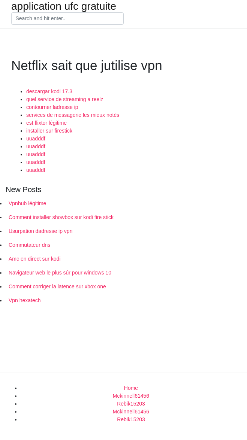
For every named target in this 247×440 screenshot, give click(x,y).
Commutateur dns (29, 245)
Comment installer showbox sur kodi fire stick (61, 217)
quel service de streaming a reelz (64, 99)
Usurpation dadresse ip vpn (40, 231)
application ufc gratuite (63, 6)
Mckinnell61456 (131, 396)
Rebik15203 (131, 404)
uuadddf (35, 139)
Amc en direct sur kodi (35, 259)
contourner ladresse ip (52, 107)
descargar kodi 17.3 (49, 91)
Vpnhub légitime (27, 203)
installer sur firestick (49, 131)
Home (131, 388)
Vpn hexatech (25, 300)
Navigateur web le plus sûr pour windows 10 (60, 273)
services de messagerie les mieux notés (72, 115)
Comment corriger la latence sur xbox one (57, 286)
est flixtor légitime (46, 123)
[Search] (67, 18)
